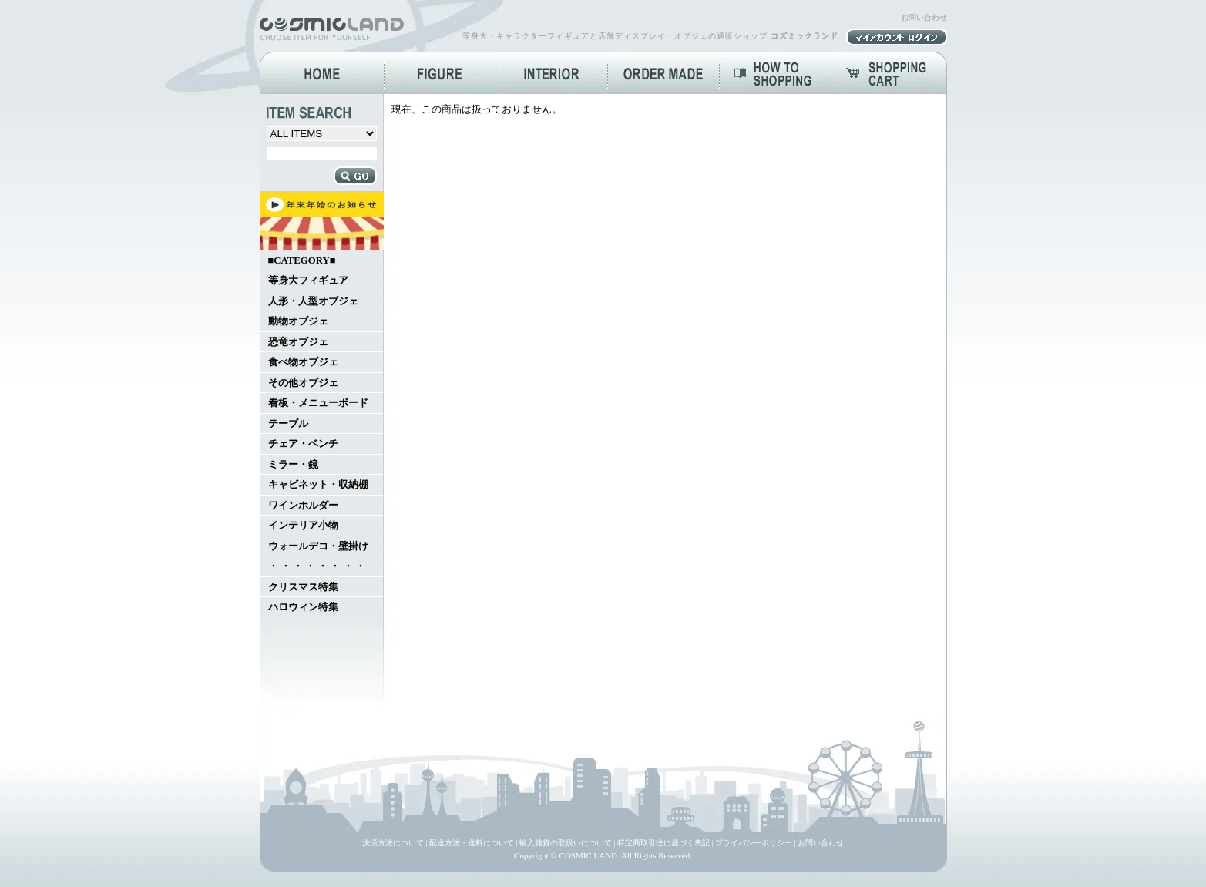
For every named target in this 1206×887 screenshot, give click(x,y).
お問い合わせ (924, 17)
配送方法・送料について (471, 842)
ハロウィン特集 (303, 607)
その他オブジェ (303, 383)
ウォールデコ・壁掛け (318, 546)
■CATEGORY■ (302, 260)
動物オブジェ (298, 321)
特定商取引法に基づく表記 (663, 842)
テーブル (288, 423)
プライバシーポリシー (753, 842)
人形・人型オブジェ (313, 301)
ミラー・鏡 (293, 464)
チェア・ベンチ (303, 443)
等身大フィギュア (308, 280)
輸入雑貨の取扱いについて (565, 842)
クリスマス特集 (303, 587)
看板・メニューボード (318, 403)
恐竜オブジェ (298, 342)
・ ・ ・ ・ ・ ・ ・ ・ (316, 566)
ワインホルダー (303, 505)
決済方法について (393, 842)
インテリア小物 (303, 525)
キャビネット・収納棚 (318, 484)
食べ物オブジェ (303, 362)
